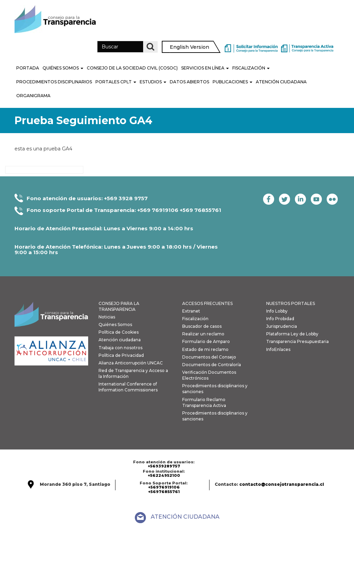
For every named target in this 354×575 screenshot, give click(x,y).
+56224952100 (164, 475)
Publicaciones (232, 81)
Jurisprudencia (281, 326)
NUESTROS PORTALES (290, 303)
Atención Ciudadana (281, 81)
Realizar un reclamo (203, 333)
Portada (27, 68)
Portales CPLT (115, 81)
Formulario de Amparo (206, 341)
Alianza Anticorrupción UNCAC (131, 362)
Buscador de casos (202, 326)
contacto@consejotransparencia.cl (281, 484)
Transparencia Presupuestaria (297, 341)
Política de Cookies (119, 332)
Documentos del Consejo (209, 357)
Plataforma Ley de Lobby (292, 333)
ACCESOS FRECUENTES (207, 303)
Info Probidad (280, 318)
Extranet (191, 311)
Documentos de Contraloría (211, 364)
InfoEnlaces (278, 349)
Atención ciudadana (120, 339)
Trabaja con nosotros (120, 347)
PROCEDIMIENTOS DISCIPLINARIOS (54, 81)
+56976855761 (164, 491)
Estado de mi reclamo (205, 349)
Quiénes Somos (63, 68)
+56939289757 (164, 466)
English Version (189, 47)
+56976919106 (164, 487)
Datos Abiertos (189, 81)
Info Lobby (277, 311)
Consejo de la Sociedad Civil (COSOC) (132, 68)
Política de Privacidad (121, 355)
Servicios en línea (205, 68)
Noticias (107, 316)
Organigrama (33, 95)
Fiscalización (251, 68)
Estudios (153, 81)
